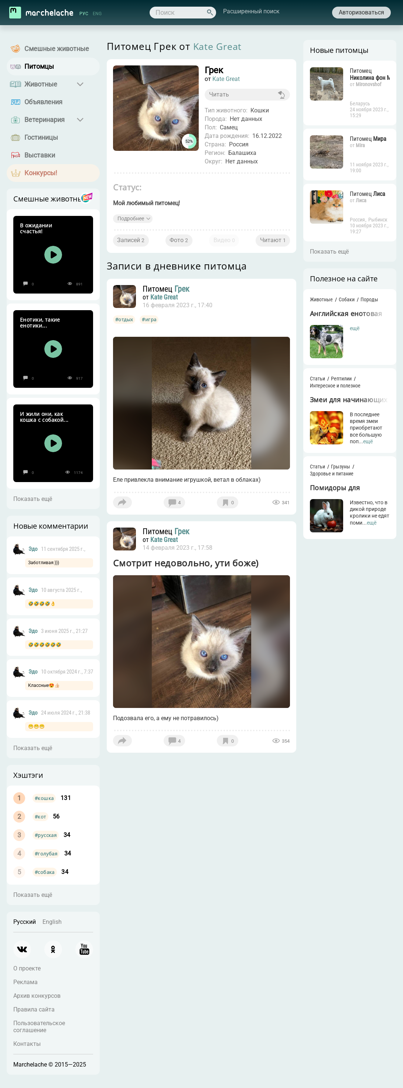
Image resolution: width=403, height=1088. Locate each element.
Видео (223, 243)
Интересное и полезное (332, 387)
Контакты (27, 1043)
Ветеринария (44, 119)
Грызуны (338, 468)
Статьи (314, 380)
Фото (180, 243)
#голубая (46, 853)
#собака (45, 872)
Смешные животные (56, 48)
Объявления (43, 102)
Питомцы (39, 66)
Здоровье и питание (329, 475)
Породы (367, 299)
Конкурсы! (40, 173)
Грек (185, 293)
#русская (46, 835)
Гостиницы (41, 137)
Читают (270, 243)
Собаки (344, 299)
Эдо (33, 549)
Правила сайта (34, 1009)
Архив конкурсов (37, 995)
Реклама (25, 982)
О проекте (27, 968)
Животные (40, 84)
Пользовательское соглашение (39, 1027)
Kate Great (220, 46)
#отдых (127, 324)
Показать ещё (32, 498)
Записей (133, 243)
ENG (97, 13)
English (52, 921)
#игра (151, 324)
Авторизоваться (360, 12)
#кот (40, 816)
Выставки (39, 155)
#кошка (44, 798)
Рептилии (338, 380)
